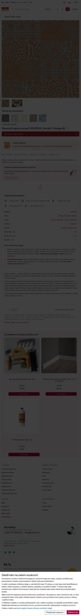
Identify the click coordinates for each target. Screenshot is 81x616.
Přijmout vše (73, 612)
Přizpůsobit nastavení (55, 612)
